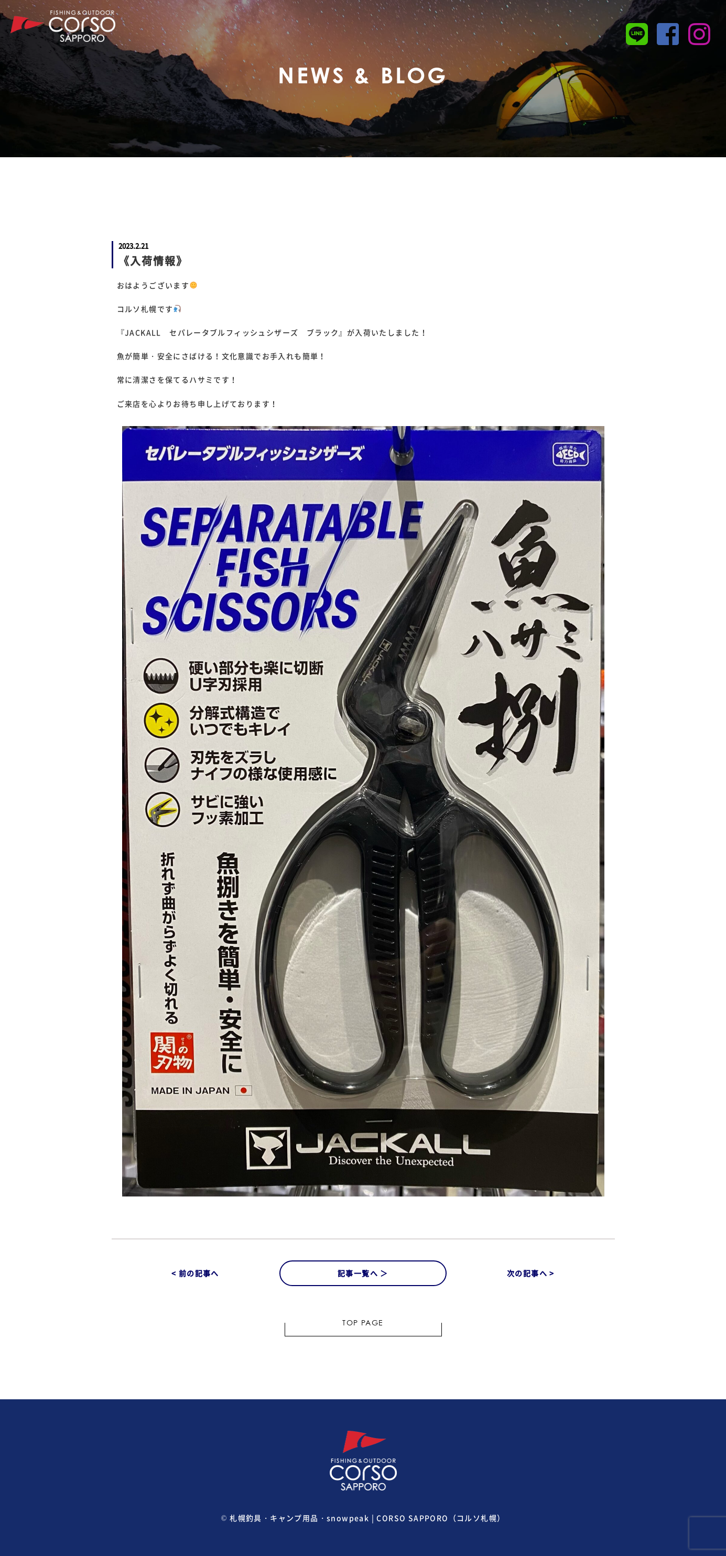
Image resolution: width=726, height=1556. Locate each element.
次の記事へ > (531, 1273)
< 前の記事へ (195, 1273)
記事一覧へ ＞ (363, 1273)
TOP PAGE (362, 1324)
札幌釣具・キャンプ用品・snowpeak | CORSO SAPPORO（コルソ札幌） (367, 1518)
